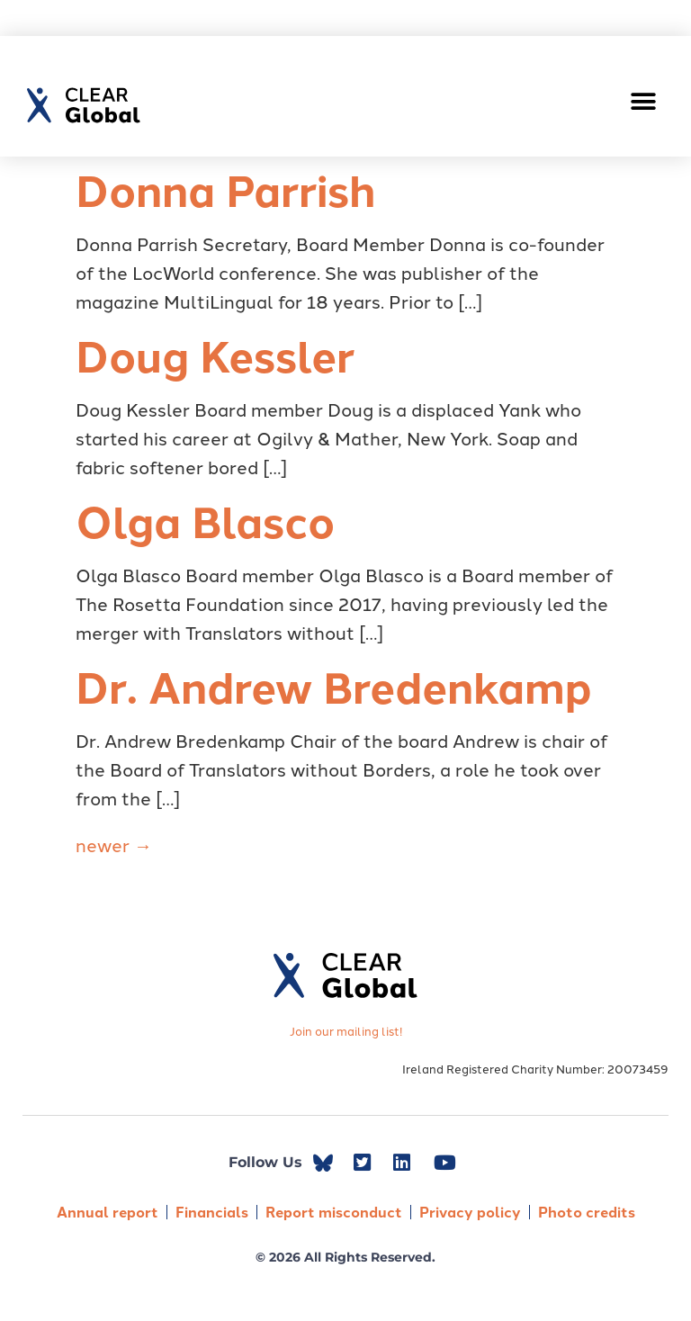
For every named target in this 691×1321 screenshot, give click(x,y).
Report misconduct (333, 1211)
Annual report (107, 1211)
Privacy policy (470, 1211)
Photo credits (586, 1211)
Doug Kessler (215, 354)
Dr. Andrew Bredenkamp (334, 685)
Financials (211, 1211)
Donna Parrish (226, 188)
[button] (644, 101)
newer (114, 844)
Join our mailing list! (346, 1030)
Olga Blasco (205, 520)
